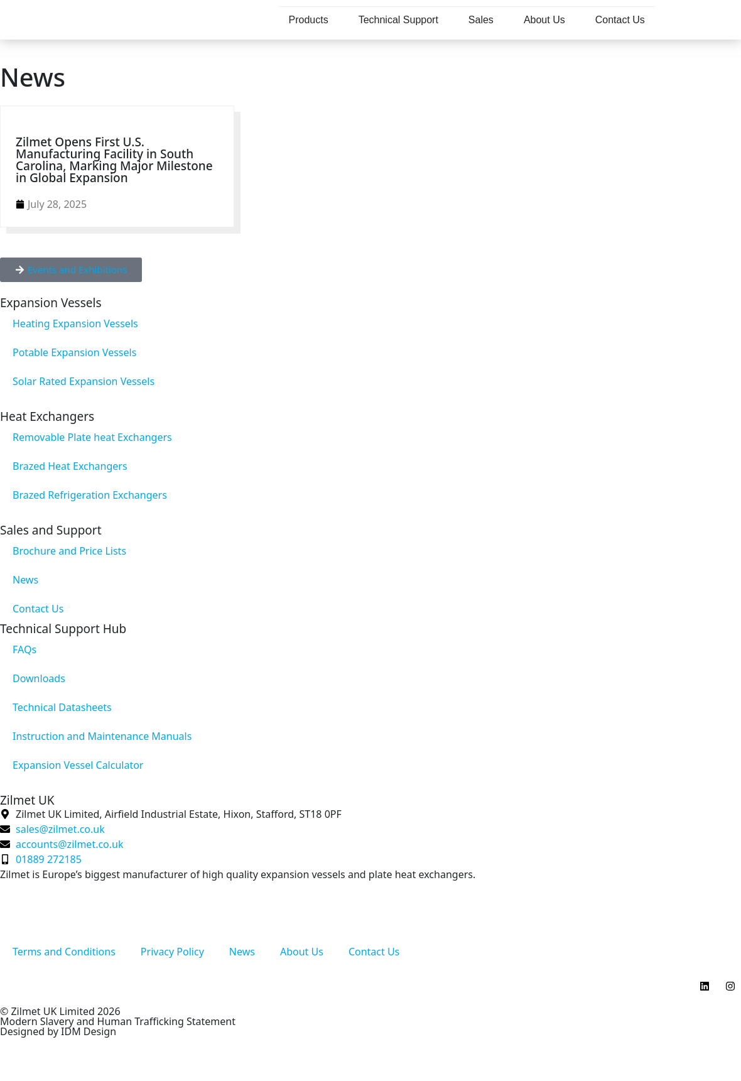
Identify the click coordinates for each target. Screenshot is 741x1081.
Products (308, 19)
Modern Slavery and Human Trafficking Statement (117, 1021)
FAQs (24, 649)
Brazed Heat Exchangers (70, 466)
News (25, 580)
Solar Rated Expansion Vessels (83, 381)
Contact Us (620, 19)
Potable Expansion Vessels (74, 352)
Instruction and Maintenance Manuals (102, 736)
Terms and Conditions (64, 952)
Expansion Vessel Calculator (78, 765)
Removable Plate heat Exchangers (92, 437)
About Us (544, 19)
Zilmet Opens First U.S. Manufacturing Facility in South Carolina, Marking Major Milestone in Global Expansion (114, 160)
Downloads (39, 678)
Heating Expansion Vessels (75, 323)
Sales (481, 19)
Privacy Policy (172, 952)
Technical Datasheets (62, 707)
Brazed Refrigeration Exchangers (90, 495)
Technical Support (398, 19)
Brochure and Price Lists (69, 551)
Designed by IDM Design (58, 1031)
